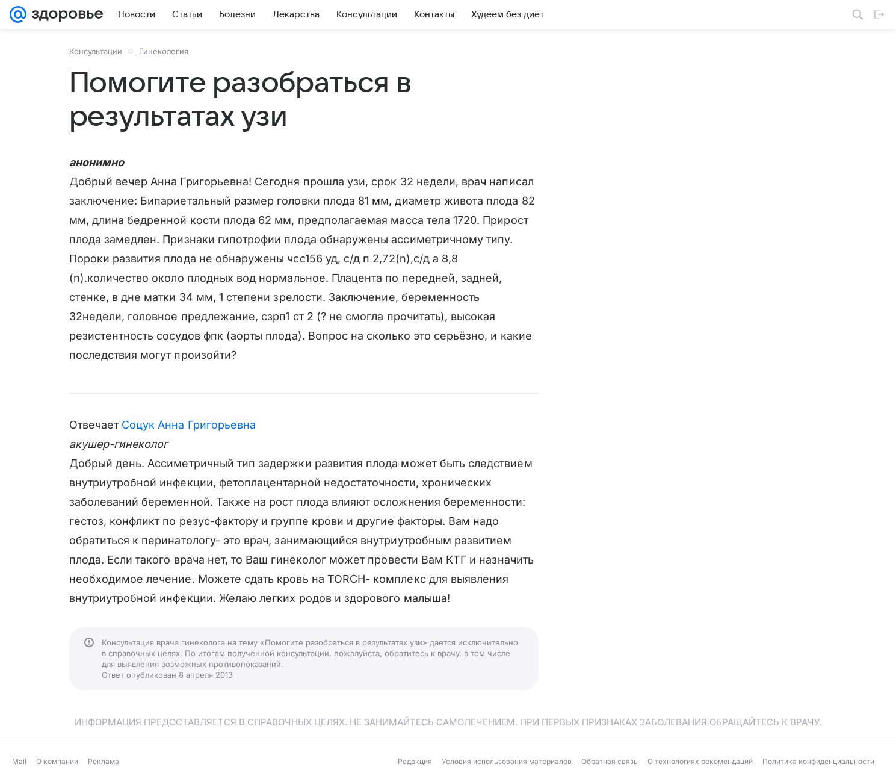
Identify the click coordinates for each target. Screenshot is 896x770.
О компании (57, 761)
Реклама (103, 761)
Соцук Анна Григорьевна (189, 424)
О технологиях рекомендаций (700, 761)
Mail (19, 761)
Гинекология (163, 51)
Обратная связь (609, 761)
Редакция (415, 761)
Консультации (95, 51)
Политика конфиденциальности (818, 761)
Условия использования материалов (507, 761)
